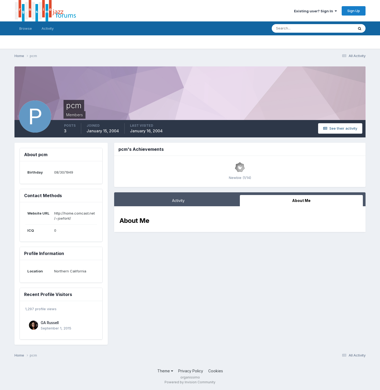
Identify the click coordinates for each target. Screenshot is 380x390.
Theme (165, 371)
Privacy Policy (190, 371)
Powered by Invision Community (190, 382)
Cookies (215, 371)
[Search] (295, 28)
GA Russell (50, 323)
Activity (48, 28)
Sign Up (353, 11)
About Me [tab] (301, 200)
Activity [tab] (178, 200)
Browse (25, 28)
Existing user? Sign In (315, 11)
